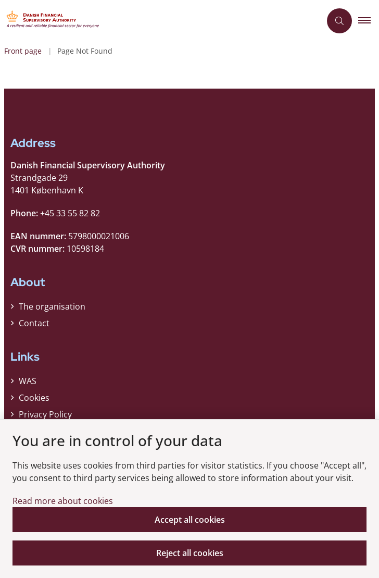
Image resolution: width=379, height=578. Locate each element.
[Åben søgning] (339, 20)
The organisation (52, 306)
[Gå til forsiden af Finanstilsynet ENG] (160, 20)
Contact (34, 323)
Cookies (34, 397)
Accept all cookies (190, 519)
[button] (368, 21)
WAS (27, 381)
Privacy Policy (45, 414)
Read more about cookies (62, 501)
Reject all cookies (189, 553)
